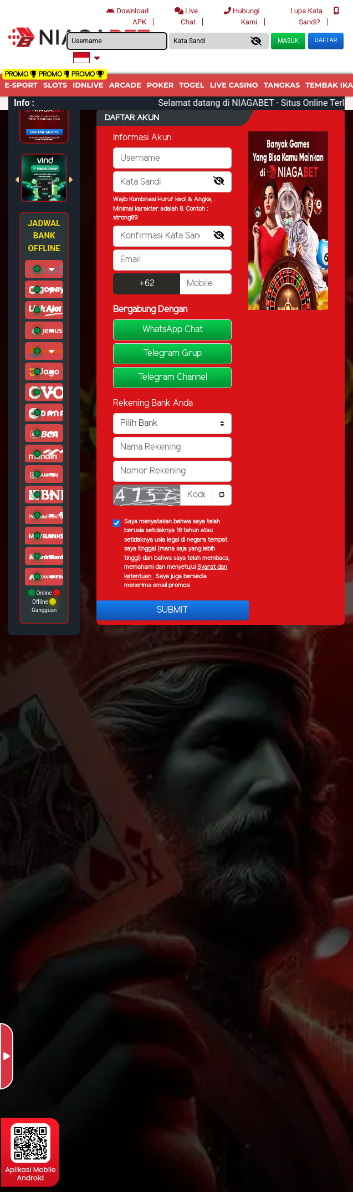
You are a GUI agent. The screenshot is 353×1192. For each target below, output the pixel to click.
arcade (125, 84)
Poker (160, 84)
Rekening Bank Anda (153, 403)
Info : (24, 103)
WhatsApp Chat (172, 329)
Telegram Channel (172, 377)
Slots (55, 84)
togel (191, 84)
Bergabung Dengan (150, 309)
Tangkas (282, 84)
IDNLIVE (88, 84)
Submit (172, 610)
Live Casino (234, 84)
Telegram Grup (172, 353)
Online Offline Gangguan (44, 601)
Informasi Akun (142, 138)
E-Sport (21, 84)
